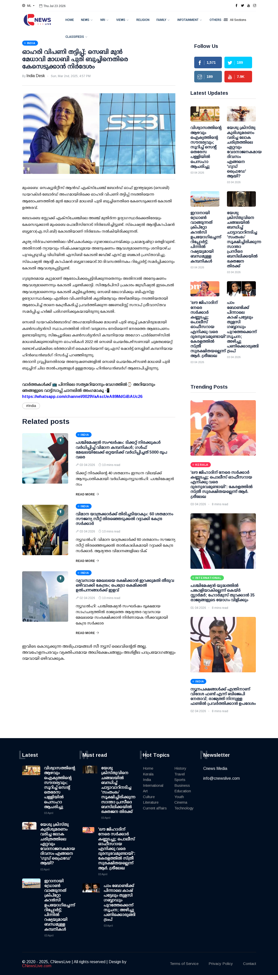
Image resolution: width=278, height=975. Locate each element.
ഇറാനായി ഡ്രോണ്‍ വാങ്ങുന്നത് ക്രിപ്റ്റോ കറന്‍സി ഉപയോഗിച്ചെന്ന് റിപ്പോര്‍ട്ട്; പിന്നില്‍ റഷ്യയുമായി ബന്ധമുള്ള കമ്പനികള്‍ (59, 905)
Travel (179, 774)
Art (145, 791)
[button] (28, 6)
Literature (150, 802)
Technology (184, 808)
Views (120, 20)
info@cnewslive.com (221, 778)
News (85, 20)
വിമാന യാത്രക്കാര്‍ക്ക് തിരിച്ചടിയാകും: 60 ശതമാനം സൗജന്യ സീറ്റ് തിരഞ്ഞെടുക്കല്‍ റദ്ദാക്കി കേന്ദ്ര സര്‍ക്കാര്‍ (124, 519)
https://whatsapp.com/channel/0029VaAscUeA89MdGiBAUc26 (82, 396)
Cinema (180, 802)
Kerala (148, 774)
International (153, 785)
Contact (249, 963)
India (147, 779)
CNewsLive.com (36, 966)
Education (182, 791)
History (180, 768)
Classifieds (74, 37)
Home (69, 20)
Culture (149, 797)
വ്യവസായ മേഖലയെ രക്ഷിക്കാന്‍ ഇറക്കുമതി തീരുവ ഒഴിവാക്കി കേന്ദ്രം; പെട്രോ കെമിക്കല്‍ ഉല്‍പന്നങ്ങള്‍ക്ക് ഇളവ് (125, 585)
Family (161, 20)
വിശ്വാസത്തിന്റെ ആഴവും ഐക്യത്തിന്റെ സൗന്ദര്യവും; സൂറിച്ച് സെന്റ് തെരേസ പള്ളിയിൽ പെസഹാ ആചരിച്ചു (59, 787)
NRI (102, 20)
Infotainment (187, 20)
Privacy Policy (221, 963)
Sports (179, 779)
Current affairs (155, 808)
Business (182, 785)
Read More (87, 494)
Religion (142, 20)
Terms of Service (184, 963)
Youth (179, 797)
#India (31, 406)
